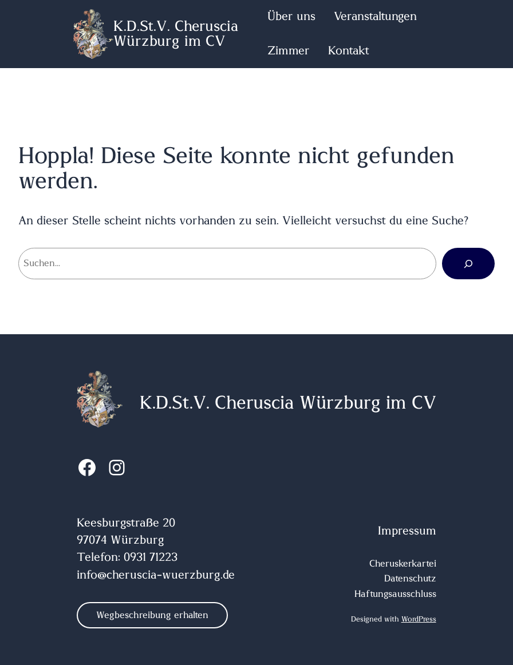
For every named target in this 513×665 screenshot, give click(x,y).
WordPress (418, 619)
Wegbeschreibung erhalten (152, 615)
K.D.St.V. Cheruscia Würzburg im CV (175, 33)
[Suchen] (468, 263)
